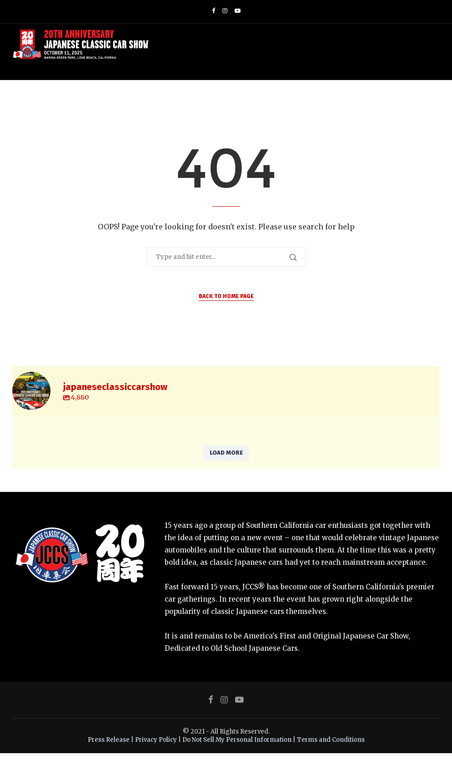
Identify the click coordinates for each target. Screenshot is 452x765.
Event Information (121, 99)
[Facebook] (213, 11)
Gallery (204, 99)
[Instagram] (224, 11)
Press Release (109, 751)
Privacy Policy (156, 751)
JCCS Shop (172, 99)
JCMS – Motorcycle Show (346, 99)
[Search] (435, 99)
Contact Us (403, 99)
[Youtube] (238, 11)
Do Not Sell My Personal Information (236, 751)
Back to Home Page (226, 308)
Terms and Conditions (331, 751)
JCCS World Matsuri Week (263, 99)
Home (76, 99)
